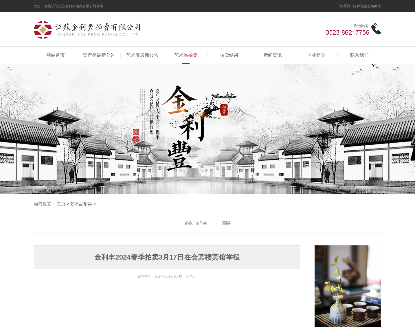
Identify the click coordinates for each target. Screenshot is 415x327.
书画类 (225, 223)
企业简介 (316, 55)
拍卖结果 (229, 55)
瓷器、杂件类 (195, 223)
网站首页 (55, 55)
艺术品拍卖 (185, 55)
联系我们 (347, 6)
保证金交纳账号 (369, 6)
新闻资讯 (272, 55)
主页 (61, 203)
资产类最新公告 (99, 55)
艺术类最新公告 (142, 55)
